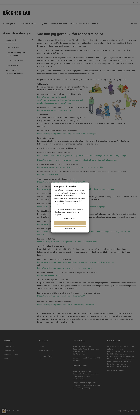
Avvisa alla (70, 228)
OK (70, 223)
